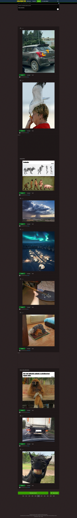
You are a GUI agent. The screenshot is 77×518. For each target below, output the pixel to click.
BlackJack (28, 350)
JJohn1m (28, 412)
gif (21, 3)
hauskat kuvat (25, 3)
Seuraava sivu (33, 493)
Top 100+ (34, 1)
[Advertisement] (38, 19)
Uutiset (38, 1)
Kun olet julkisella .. (25, 370)
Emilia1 (28, 275)
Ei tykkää (28, 75)
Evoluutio (22, 158)
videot (30, 3)
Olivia (28, 132)
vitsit (19, 3)
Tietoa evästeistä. (21, 7)
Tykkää (22, 75)
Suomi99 (28, 487)
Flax (27, 309)
